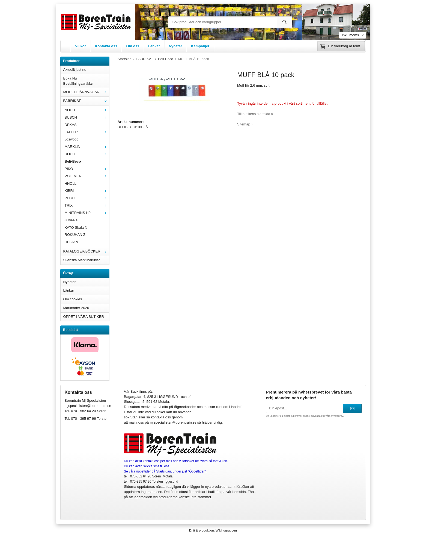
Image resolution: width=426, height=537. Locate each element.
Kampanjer (200, 46)
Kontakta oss (106, 46)
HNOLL (70, 183)
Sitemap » (245, 124)
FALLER (87, 132)
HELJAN (71, 242)
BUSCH (87, 117)
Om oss (132, 46)
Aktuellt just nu (75, 70)
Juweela (71, 220)
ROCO (87, 154)
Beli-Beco (73, 161)
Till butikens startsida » (255, 114)
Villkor (80, 46)
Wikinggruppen (226, 530)
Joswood (72, 139)
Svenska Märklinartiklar (81, 260)
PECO (87, 198)
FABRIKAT (86, 101)
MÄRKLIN (87, 147)
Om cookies (72, 299)
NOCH (87, 110)
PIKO (87, 169)
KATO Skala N (76, 227)
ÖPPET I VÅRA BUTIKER (83, 317)
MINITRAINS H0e (87, 213)
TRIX (87, 205)
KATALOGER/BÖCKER (86, 251)
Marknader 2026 (76, 308)
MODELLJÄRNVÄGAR (86, 92)
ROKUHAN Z (75, 235)
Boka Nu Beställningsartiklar (78, 81)
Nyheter (175, 46)
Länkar (154, 46)
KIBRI (87, 191)
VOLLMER (87, 176)
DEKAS (71, 125)
